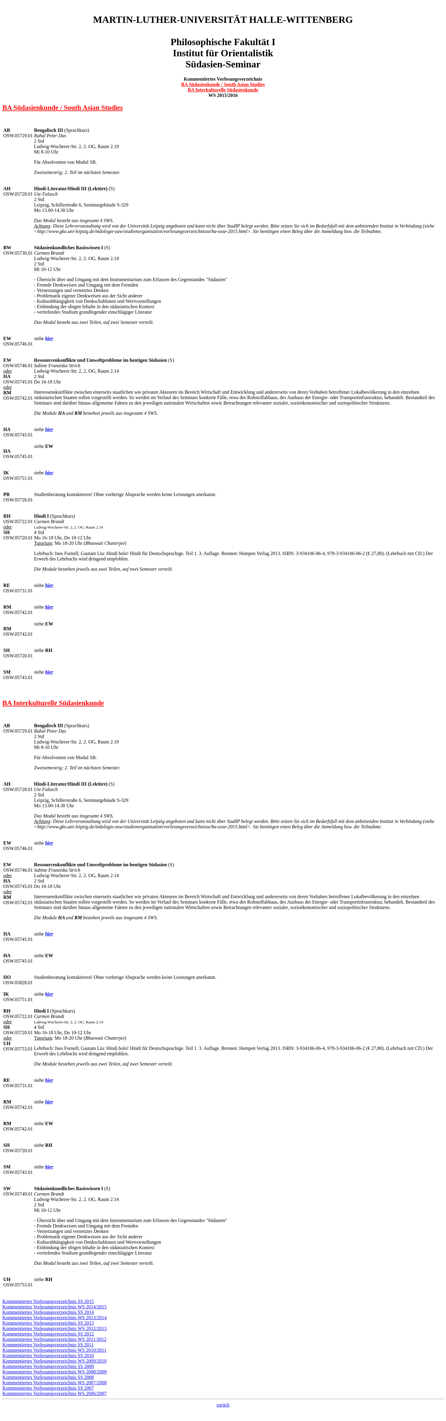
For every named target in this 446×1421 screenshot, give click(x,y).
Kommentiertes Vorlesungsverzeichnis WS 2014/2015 (54, 1306)
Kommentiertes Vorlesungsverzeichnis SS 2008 (48, 1377)
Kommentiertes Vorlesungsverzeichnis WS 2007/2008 (54, 1382)
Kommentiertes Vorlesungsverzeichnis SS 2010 (48, 1355)
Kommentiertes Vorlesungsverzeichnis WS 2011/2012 (54, 1339)
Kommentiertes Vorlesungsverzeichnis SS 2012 (48, 1333)
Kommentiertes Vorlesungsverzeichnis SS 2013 (48, 1323)
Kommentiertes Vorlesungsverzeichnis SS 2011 (48, 1344)
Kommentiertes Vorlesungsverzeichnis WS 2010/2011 (54, 1350)
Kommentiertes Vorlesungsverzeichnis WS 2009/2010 (54, 1361)
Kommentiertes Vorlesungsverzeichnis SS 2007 (48, 1388)
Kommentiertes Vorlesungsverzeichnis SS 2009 (48, 1366)
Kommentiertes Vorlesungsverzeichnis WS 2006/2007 (54, 1393)
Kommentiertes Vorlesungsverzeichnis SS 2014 (48, 1312)
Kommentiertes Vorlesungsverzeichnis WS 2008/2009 (54, 1371)
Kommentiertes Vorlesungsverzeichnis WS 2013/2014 (54, 1317)
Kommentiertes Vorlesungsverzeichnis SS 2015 (48, 1301)
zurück (223, 1404)
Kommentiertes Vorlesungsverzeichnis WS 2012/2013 (54, 1328)
